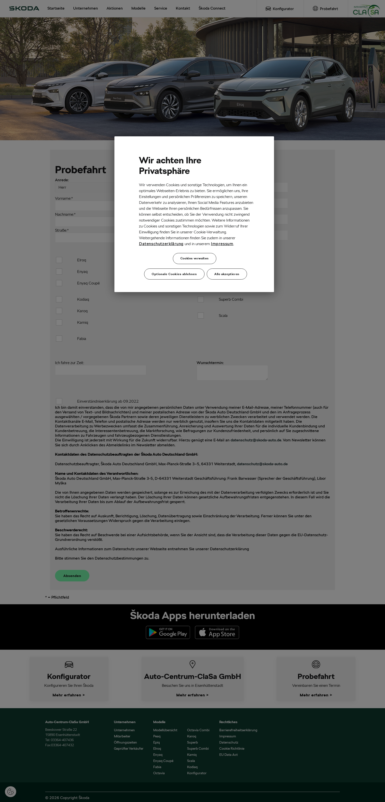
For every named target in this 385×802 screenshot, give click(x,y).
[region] (194, 214)
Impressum (222, 243)
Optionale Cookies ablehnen (174, 273)
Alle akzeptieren (226, 273)
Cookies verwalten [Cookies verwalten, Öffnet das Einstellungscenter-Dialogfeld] (194, 258)
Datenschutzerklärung (161, 243)
